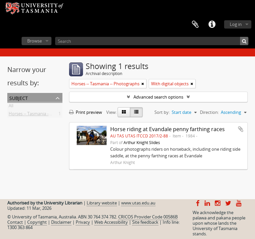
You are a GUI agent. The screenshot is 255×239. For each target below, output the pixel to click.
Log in (236, 24)
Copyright (37, 222)
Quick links (212, 24)
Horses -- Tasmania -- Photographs (43, 115)
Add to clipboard (240, 129)
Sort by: (162, 112)
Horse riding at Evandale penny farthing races (167, 129)
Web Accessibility (111, 222)
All (11, 107)
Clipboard (195, 24)
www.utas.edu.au (138, 203)
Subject (18, 97)
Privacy (83, 222)
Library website (102, 203)
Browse (34, 41)
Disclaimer (61, 222)
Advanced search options (158, 97)
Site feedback (145, 222)
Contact (15, 222)
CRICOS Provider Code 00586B (148, 217)
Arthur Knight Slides (142, 142)
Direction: (209, 112)
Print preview (85, 112)
